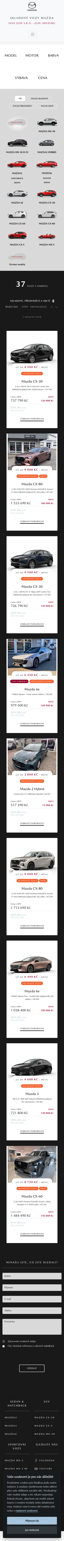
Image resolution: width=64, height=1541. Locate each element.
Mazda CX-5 (43, 1426)
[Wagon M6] (46, 178)
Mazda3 (11, 1426)
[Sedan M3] (17, 182)
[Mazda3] (17, 165)
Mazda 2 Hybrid (32, 789)
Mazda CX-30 (32, 381)
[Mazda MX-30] (46, 123)
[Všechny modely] (17, 120)
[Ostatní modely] (17, 257)
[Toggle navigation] (33, 34)
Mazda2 (11, 1417)
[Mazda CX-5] (17, 236)
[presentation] (27, 1358)
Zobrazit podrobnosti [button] (32, 419)
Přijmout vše (32, 1520)
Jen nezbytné (32, 1529)
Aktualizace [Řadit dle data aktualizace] (38, 307)
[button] (3, 1341)
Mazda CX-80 (32, 484)
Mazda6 (11, 1434)
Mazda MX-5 (14, 1460)
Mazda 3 (32, 1094)
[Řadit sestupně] (56, 307)
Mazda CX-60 (32, 1196)
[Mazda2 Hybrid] (46, 144)
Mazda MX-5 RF (16, 1468)
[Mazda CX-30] (46, 195)
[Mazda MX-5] (46, 236)
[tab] (10, 55)
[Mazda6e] (17, 195)
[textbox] (32, 1276)
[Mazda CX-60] (17, 215)
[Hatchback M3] (17, 178)
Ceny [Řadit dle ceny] (25, 307)
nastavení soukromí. (26, 1510)
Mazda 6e (32, 689)
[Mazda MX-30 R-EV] (17, 144)
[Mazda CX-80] (46, 215)
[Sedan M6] (47, 182)
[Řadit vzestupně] (51, 307)
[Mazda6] (46, 165)
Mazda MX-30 (44, 1434)
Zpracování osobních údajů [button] (22, 1341)
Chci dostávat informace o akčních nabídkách (31, 1346)
